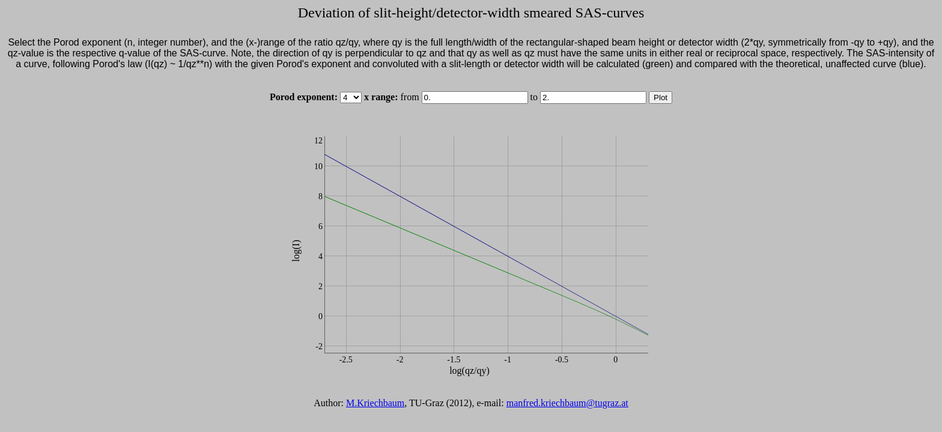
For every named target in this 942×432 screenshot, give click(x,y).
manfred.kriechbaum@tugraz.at (567, 403)
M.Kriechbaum (375, 403)
